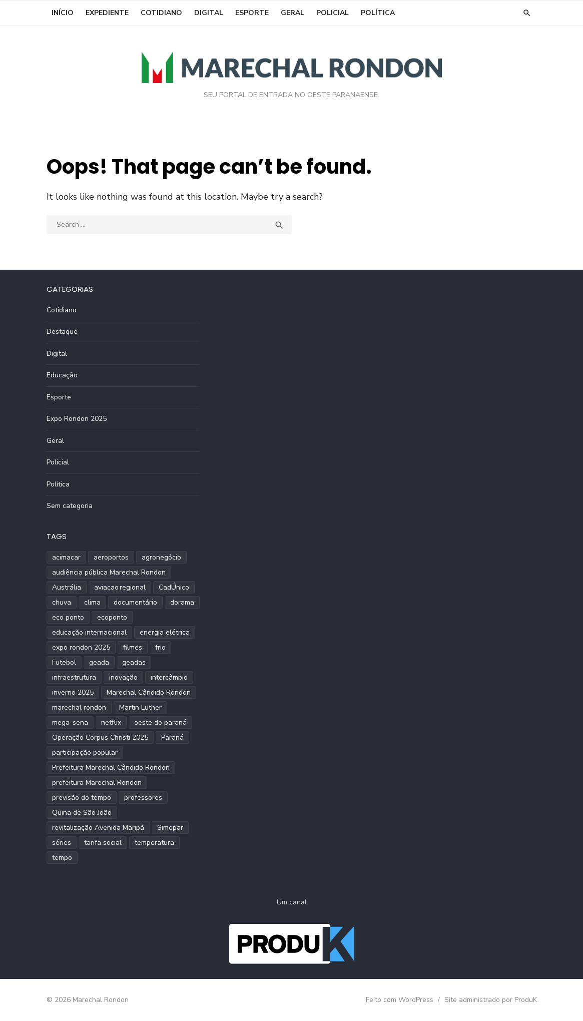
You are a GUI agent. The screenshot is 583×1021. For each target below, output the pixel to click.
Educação (62, 375)
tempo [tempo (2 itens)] (62, 857)
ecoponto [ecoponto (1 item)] (112, 617)
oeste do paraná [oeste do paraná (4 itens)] (160, 722)
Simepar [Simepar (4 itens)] (170, 827)
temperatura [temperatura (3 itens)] (154, 842)
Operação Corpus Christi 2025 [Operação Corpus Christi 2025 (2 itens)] (100, 737)
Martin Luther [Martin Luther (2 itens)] (140, 707)
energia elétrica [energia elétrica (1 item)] (165, 632)
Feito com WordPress (399, 999)
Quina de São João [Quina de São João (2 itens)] (82, 812)
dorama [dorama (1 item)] (182, 602)
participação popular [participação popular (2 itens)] (85, 752)
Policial (332, 13)
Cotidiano (161, 13)
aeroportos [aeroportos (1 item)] (111, 557)
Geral (292, 13)
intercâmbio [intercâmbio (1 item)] (169, 677)
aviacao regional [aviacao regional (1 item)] (120, 587)
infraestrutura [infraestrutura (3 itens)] (74, 677)
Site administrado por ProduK (490, 999)
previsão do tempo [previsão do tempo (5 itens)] (81, 797)
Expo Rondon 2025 (77, 418)
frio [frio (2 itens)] (160, 647)
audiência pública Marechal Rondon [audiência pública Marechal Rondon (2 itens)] (109, 572)
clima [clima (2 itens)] (92, 602)
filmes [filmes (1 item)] (132, 647)
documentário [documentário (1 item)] (135, 602)
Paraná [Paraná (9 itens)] (172, 737)
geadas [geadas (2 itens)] (134, 662)
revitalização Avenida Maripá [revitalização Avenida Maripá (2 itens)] (98, 827)
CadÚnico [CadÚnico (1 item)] (174, 587)
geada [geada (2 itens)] (99, 662)
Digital (208, 13)
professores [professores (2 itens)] (143, 797)
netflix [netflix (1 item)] (111, 722)
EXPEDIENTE (107, 13)
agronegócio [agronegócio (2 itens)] (161, 557)
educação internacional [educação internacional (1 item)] (89, 632)
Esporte (252, 13)
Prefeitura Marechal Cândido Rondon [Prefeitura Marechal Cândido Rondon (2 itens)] (111, 767)
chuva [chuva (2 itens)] (61, 602)
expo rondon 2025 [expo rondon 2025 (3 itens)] (81, 647)
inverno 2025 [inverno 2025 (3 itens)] (73, 692)
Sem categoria (70, 505)
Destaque (62, 331)
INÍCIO (63, 13)
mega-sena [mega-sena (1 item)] (70, 722)
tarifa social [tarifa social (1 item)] (103, 842)
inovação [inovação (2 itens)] (123, 677)
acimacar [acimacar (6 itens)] (66, 557)
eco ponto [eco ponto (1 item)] (68, 617)
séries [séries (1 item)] (61, 842)
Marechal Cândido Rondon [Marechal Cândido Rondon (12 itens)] (149, 692)
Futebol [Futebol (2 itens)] (64, 662)
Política (378, 13)
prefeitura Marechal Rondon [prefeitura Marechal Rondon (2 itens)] (97, 782)
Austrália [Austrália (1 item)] (66, 587)
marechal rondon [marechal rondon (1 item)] (79, 707)
